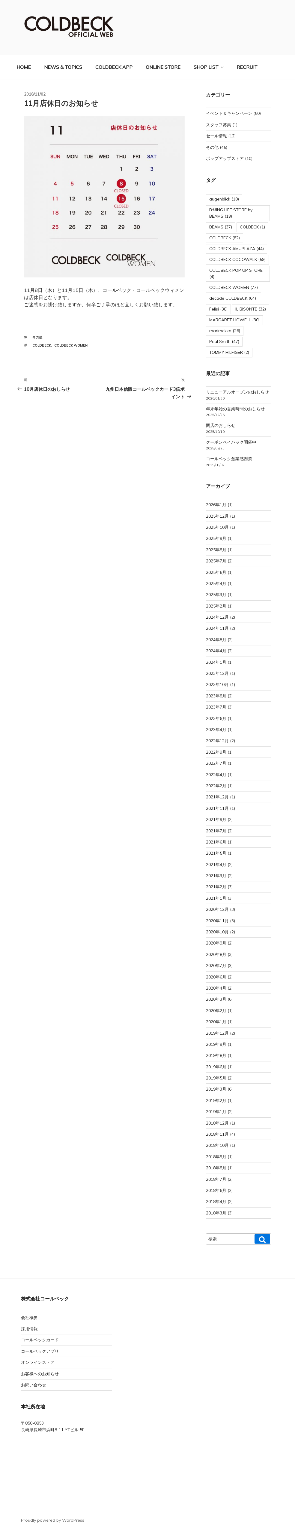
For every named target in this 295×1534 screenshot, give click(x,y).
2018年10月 (217, 1145)
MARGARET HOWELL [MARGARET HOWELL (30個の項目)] (234, 320)
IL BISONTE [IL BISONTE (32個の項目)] (250, 309)
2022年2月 (216, 785)
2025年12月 (217, 516)
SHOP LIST (209, 67)
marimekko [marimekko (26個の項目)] (224, 330)
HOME (23, 67)
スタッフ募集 (218, 124)
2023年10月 (217, 684)
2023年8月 (216, 696)
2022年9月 (216, 752)
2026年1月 (216, 504)
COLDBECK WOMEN (71, 345)
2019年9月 (216, 1044)
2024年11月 (217, 628)
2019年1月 (216, 1111)
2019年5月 (216, 1078)
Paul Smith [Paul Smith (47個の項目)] (224, 341)
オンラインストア (38, 1362)
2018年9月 (216, 1156)
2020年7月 (216, 965)
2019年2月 (216, 1100)
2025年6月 (216, 572)
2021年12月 (217, 797)
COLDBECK (41, 345)
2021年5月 (216, 853)
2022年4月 (216, 774)
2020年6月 (216, 977)
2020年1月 (216, 1021)
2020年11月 (217, 920)
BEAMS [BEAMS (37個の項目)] (220, 227)
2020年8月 (216, 954)
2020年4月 (216, 988)
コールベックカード (40, 1340)
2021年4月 (216, 864)
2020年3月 (216, 999)
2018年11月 (217, 1134)
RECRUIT (247, 67)
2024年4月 (216, 651)
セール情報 (216, 136)
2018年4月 (216, 1201)
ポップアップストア (225, 158)
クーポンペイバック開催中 (231, 442)
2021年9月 (216, 819)
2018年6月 (216, 1190)
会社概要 (29, 1317)
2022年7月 (216, 763)
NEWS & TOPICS (63, 67)
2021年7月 (216, 831)
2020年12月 (217, 909)
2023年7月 (216, 707)
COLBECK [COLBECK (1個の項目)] (252, 227)
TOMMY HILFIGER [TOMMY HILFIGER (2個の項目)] (229, 352)
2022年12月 (217, 740)
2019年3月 (216, 1089)
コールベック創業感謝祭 (229, 458)
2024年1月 (216, 662)
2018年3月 (216, 1213)
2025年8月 (216, 550)
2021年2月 (216, 886)
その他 (37, 337)
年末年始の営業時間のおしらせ (235, 409)
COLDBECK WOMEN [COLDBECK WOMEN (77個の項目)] (233, 287)
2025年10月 (217, 527)
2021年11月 (217, 808)
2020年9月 (216, 943)
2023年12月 (217, 673)
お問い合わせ (33, 1385)
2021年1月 (216, 898)
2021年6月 (216, 842)
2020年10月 (217, 932)
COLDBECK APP (114, 67)
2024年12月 (217, 617)
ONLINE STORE (163, 67)
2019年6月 (216, 1067)
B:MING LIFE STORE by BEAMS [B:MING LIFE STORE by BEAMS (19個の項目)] (230, 213)
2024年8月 (216, 639)
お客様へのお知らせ (40, 1373)
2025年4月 (216, 583)
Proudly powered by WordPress (52, 1520)
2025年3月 (216, 594)
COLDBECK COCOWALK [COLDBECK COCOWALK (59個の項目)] (237, 259)
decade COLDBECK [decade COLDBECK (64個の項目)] (232, 298)
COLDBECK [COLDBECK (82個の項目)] (224, 237)
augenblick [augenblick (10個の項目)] (224, 199)
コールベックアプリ (40, 1351)
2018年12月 (217, 1123)
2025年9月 (216, 538)
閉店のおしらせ (220, 425)
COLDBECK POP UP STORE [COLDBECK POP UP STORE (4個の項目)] (236, 273)
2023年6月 (216, 718)
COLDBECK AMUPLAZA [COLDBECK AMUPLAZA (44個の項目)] (236, 248)
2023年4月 (216, 729)
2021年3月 (216, 875)
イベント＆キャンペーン (229, 113)
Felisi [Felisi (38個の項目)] (218, 309)
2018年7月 (216, 1179)
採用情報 (29, 1328)
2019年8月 (216, 1055)
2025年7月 (216, 561)
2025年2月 (216, 606)
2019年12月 (217, 1033)
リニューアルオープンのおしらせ (237, 392)
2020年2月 (216, 1010)
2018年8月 (216, 1168)
